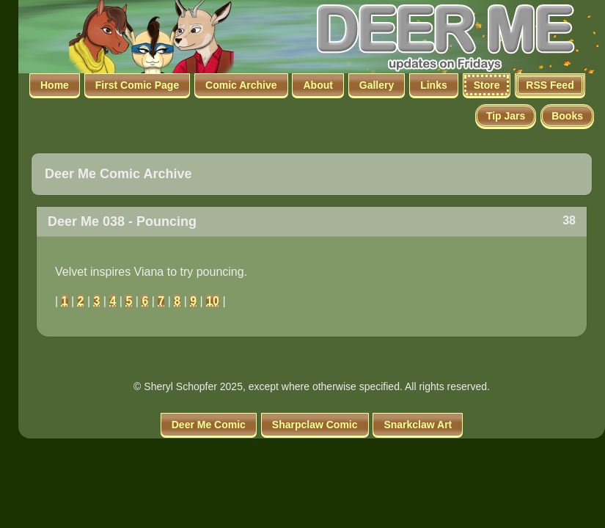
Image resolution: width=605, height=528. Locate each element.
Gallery (376, 85)
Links (433, 85)
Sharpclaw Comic (315, 424)
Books (567, 116)
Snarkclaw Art (418, 424)
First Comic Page (137, 85)
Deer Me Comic (209, 424)
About (317, 85)
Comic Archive (241, 85)
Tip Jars (505, 116)
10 (212, 301)
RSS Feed (549, 85)
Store (487, 85)
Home (54, 85)
